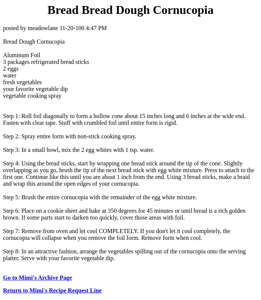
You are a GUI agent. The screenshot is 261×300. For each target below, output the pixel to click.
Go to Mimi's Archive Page (37, 277)
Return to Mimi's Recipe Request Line (52, 290)
